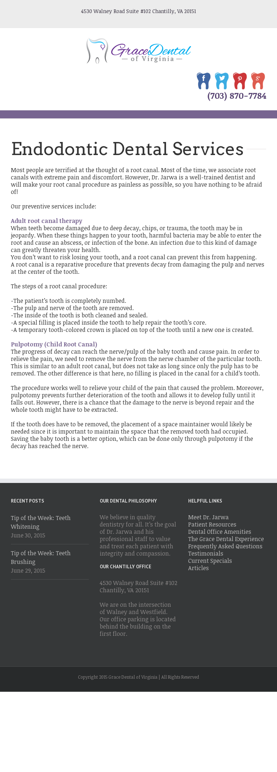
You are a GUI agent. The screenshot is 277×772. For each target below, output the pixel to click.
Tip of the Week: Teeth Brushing (41, 557)
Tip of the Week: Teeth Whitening (41, 522)
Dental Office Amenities (219, 532)
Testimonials (205, 553)
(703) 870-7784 (236, 95)
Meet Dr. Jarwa (208, 517)
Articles (198, 568)
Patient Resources (212, 524)
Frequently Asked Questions (225, 546)
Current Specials (210, 561)
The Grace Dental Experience (226, 539)
